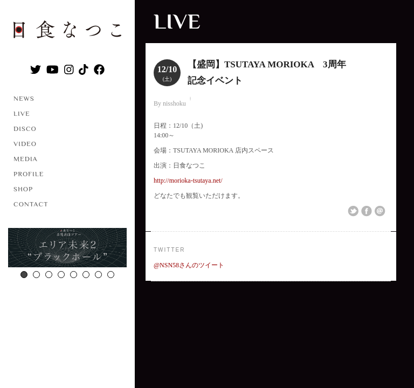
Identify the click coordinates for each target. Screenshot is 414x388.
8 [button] (110, 274)
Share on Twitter (353, 211)
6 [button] (85, 274)
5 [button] (73, 274)
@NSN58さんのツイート (189, 265)
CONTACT (31, 204)
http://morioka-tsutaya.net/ (188, 180)
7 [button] (98, 274)
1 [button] (23, 274)
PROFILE (28, 174)
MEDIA (25, 159)
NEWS (23, 98)
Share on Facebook (366, 211)
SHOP (23, 189)
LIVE (21, 113)
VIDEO (25, 144)
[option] (67, 249)
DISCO (25, 128)
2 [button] (36, 274)
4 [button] (61, 274)
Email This (380, 211)
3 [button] (48, 274)
